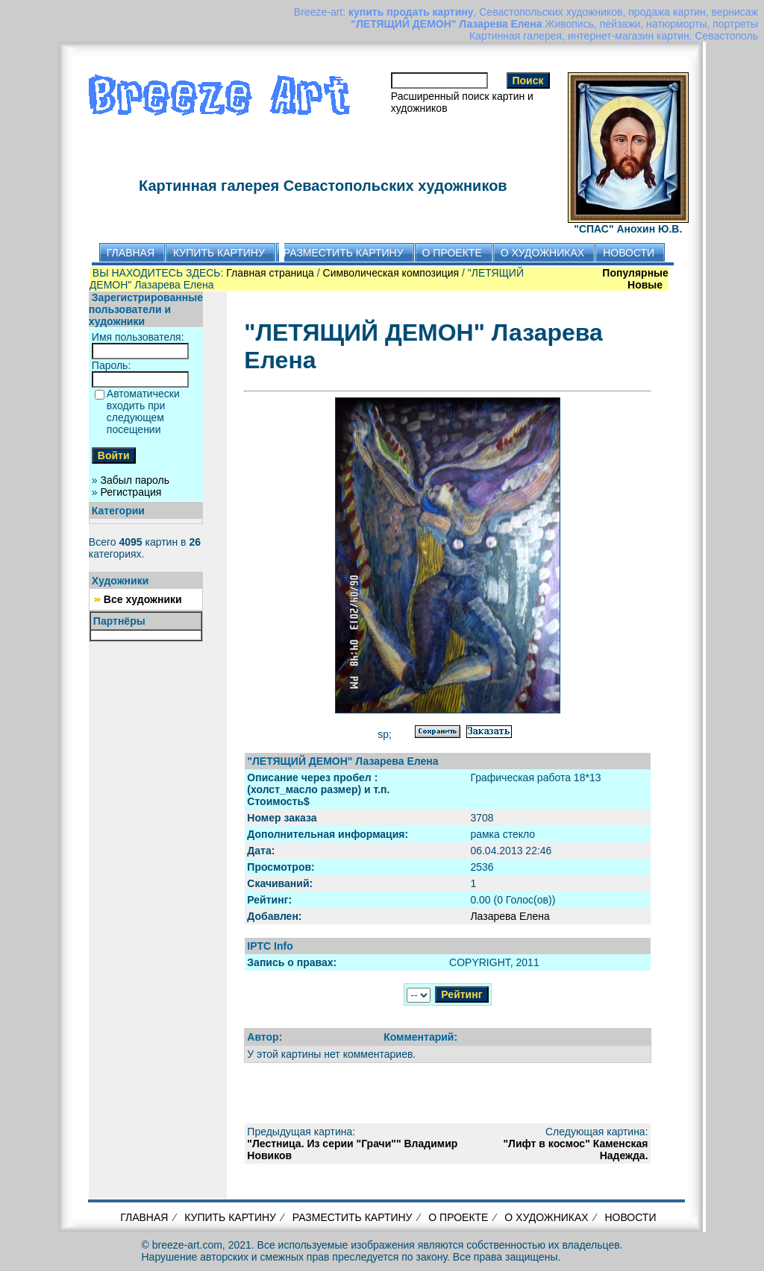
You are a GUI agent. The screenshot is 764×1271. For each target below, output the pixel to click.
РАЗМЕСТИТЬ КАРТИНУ (352, 1217)
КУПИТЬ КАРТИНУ (230, 1217)
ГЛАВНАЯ (144, 1217)
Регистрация (131, 492)
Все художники (143, 599)
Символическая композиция (391, 273)
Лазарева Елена (509, 916)
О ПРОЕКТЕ (458, 1217)
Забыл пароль (135, 480)
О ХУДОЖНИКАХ (546, 1217)
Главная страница (270, 273)
